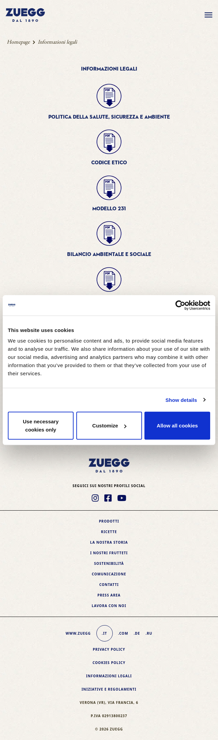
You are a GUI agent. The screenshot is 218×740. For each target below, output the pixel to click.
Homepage (18, 42)
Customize (109, 425)
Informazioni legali (109, 676)
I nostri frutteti (109, 552)
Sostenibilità (109, 563)
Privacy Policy (109, 649)
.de (137, 633)
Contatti (109, 584)
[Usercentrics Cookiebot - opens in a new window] (180, 305)
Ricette (109, 531)
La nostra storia (109, 542)
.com (123, 633)
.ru (148, 633)
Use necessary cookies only (41, 426)
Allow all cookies (177, 425)
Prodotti (109, 521)
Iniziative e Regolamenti (108, 689)
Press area (109, 595)
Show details (181, 400)
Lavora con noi (109, 605)
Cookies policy (109, 662)
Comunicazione (109, 574)
